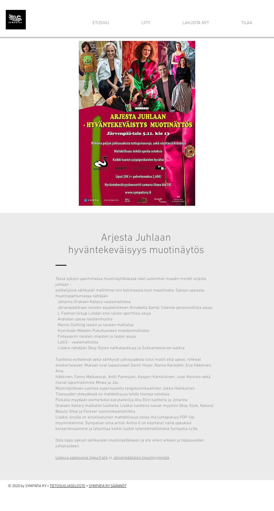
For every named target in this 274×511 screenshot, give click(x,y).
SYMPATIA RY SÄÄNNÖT (108, 486)
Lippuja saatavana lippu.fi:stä (81, 457)
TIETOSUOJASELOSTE (67, 486)
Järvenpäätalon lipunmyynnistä (141, 457)
